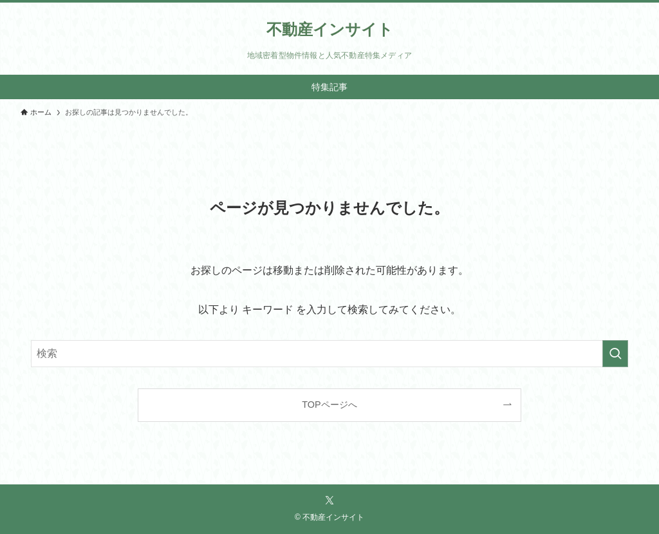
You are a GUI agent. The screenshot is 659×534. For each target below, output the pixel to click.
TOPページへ (329, 404)
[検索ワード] (329, 353)
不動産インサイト (329, 29)
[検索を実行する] (615, 353)
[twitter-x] (329, 500)
